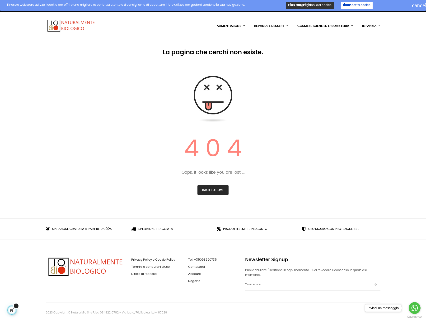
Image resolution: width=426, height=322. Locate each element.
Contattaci (196, 266)
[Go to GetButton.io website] (414, 317)
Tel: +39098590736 (202, 259)
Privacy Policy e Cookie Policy (153, 259)
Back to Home (213, 189)
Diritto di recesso (144, 273)
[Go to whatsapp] (415, 308)
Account (194, 273)
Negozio (194, 280)
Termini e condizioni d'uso (150, 266)
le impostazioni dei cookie (310, 5)
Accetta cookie (356, 5)
